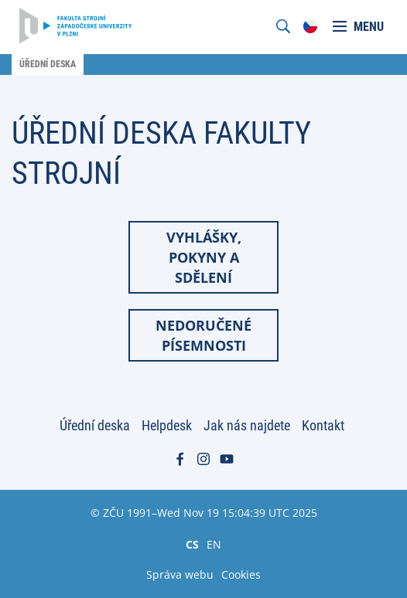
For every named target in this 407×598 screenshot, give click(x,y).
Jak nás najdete (247, 425)
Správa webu (180, 574)
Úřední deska (95, 425)
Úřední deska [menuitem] (47, 64)
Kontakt (323, 425)
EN (214, 544)
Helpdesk (167, 425)
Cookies (241, 574)
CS (192, 544)
